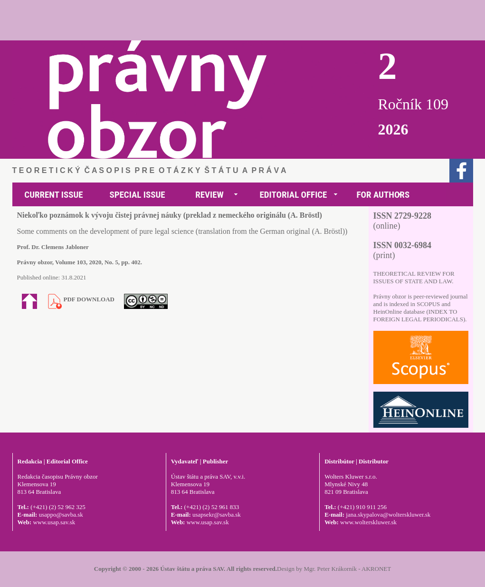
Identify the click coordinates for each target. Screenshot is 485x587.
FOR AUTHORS (383, 194)
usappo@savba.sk (61, 514)
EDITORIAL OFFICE (293, 194)
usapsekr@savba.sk (216, 514)
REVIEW (209, 194)
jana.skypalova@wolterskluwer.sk (388, 514)
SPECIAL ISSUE (137, 194)
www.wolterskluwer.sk (368, 522)
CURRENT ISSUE (53, 194)
